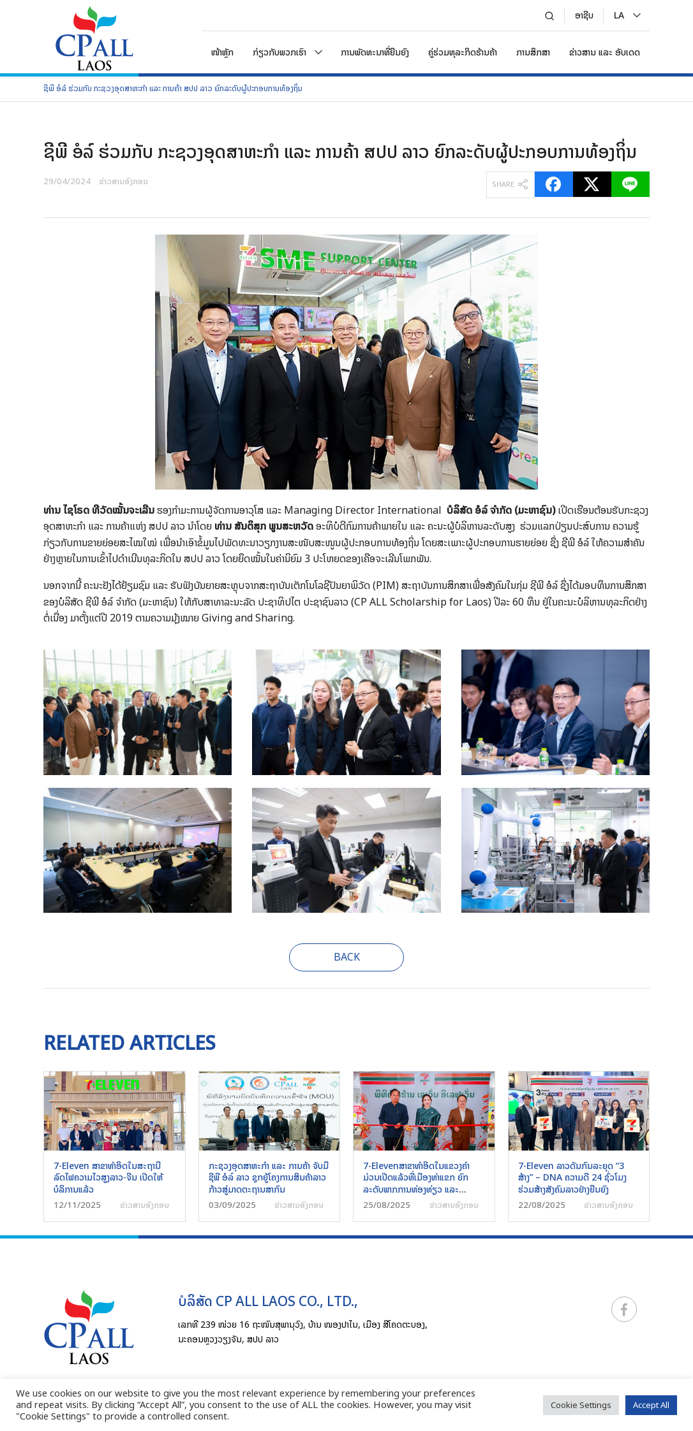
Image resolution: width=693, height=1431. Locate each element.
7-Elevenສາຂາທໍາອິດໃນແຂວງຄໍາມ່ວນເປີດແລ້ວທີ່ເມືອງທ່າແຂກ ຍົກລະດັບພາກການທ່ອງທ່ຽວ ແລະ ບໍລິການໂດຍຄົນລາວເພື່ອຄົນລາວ (416, 1183)
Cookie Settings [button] (581, 1405)
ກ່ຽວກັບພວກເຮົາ (279, 52)
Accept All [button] (651, 1405)
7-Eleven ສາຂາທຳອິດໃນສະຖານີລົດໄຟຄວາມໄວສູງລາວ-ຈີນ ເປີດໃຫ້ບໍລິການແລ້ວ (108, 1177)
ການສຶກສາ (533, 52)
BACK (347, 956)
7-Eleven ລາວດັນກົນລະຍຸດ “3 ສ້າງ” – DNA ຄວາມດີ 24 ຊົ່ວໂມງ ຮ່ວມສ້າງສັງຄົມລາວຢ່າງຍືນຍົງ (572, 1177)
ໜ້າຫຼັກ (222, 52)
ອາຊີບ (584, 15)
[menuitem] (619, 15)
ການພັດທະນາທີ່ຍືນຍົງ (375, 52)
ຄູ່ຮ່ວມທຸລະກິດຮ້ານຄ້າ (462, 52)
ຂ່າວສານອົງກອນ (123, 181)
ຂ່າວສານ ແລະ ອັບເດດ (604, 52)
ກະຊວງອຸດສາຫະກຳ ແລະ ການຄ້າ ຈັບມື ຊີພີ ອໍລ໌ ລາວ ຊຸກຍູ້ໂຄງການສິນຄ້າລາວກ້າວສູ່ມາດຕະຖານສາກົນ (269, 1177)
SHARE (510, 184)
